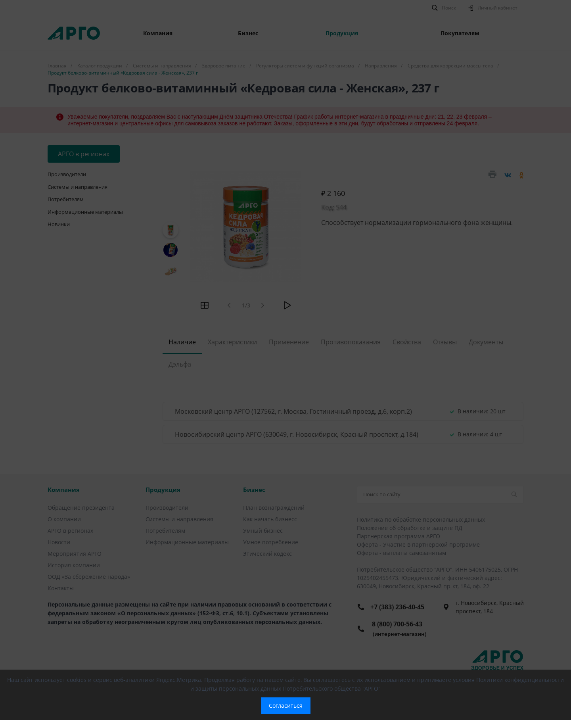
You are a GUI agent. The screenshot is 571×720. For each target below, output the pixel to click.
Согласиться (286, 705)
